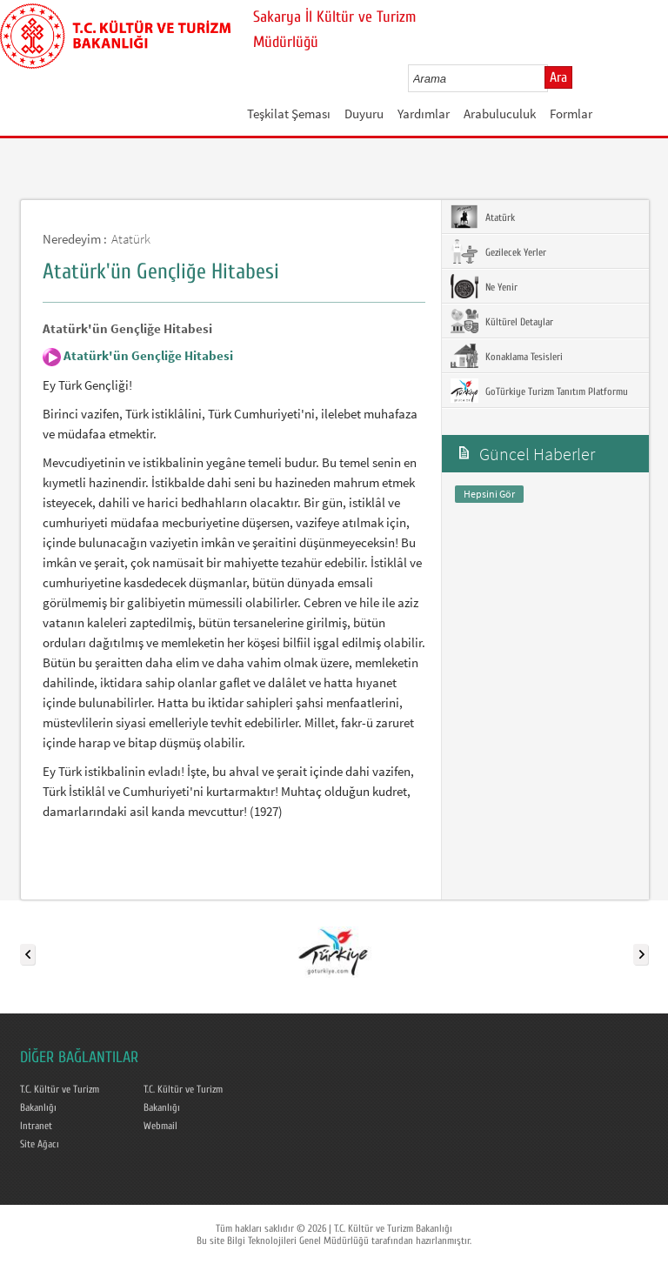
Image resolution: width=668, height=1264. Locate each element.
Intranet (36, 1126)
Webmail (160, 1126)
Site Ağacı (39, 1144)
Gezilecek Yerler (498, 251)
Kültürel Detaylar (502, 321)
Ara (558, 77)
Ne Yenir (484, 286)
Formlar (571, 113)
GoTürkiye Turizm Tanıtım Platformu (539, 390)
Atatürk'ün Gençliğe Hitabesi (147, 355)
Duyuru (364, 113)
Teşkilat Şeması (289, 113)
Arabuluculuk (500, 113)
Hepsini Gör (489, 493)
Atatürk (130, 239)
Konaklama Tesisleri (507, 356)
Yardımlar (423, 113)
